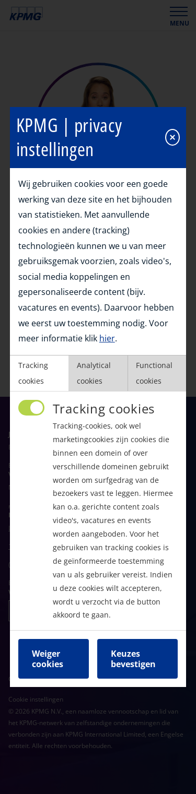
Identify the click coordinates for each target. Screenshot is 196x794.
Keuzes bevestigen (133, 656)
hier (107, 335)
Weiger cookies (47, 656)
